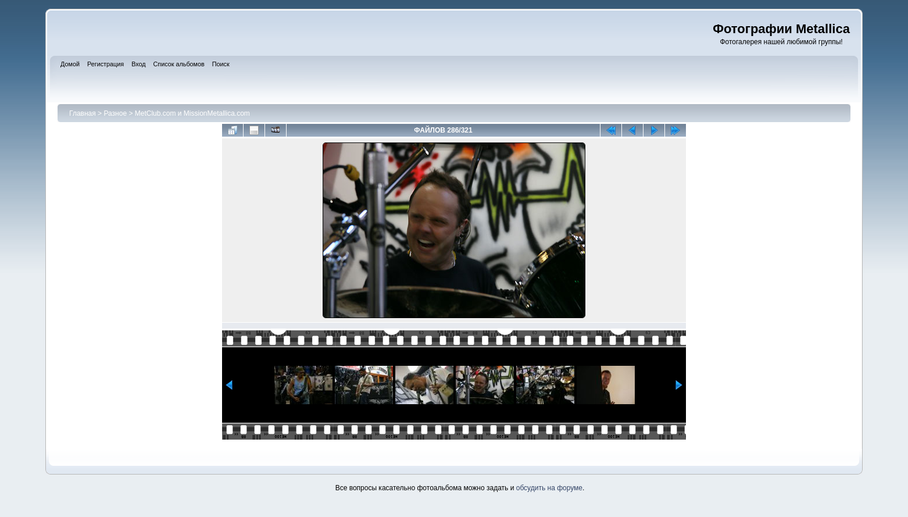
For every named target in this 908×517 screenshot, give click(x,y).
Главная (82, 113)
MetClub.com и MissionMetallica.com (192, 113)
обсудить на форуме (549, 488)
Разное (115, 113)
